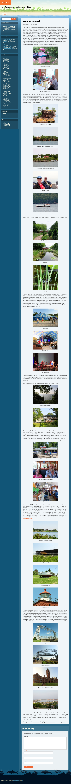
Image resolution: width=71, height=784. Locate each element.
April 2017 (5, 72)
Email (25, 756)
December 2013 (6, 101)
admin (35, 24)
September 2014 (7, 93)
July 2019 (5, 63)
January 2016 (6, 83)
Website (25, 761)
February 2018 (6, 67)
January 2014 (6, 100)
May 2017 (5, 71)
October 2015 (6, 85)
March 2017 (6, 73)
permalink (63, 722)
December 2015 (6, 84)
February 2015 (6, 91)
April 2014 (5, 98)
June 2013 (5, 106)
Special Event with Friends (49, 722)
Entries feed (6, 123)
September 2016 (7, 78)
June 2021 (5, 58)
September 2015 (7, 86)
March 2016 (6, 80)
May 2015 (5, 90)
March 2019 (6, 64)
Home (4, 14)
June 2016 (5, 79)
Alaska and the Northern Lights (9, 47)
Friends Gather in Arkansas (9, 25)
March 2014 (6, 99)
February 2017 (6, 74)
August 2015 (6, 87)
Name (25, 750)
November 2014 (6, 92)
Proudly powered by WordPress (7, 780)
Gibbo (21, 780)
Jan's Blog (5, 2)
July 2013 (5, 105)
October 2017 (6, 70)
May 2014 (5, 97)
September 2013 (7, 103)
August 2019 (6, 61)
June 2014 (5, 95)
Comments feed (6, 124)
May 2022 (5, 57)
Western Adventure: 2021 (9, 26)
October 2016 (6, 77)
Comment (26, 736)
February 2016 (6, 81)
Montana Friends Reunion (9, 32)
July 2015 (5, 88)
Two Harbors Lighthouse (28, 518)
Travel (4, 113)
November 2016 (6, 76)
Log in (4, 122)
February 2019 (6, 65)
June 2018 (5, 66)
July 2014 (5, 94)
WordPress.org (6, 125)
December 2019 (6, 59)
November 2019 (6, 60)
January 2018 (6, 68)
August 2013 (6, 104)
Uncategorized (36, 722)
